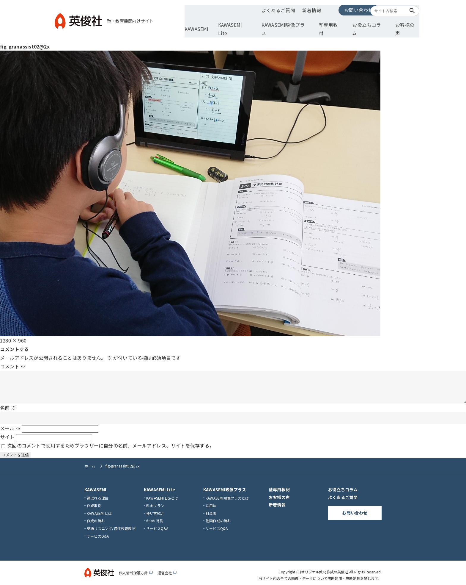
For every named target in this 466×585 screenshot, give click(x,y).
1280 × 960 (13, 330)
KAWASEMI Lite (243, 23)
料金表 (211, 508)
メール (10, 423)
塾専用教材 (331, 23)
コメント (12, 355)
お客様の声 (400, 23)
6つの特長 (154, 516)
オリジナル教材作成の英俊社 (324, 567)
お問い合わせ (338, 9)
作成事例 (94, 500)
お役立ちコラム (366, 23)
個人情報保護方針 (136, 568)
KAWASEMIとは (99, 508)
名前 (8, 402)
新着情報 (304, 10)
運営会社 (167, 568)
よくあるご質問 (272, 10)
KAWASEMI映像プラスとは (227, 493)
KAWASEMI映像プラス (289, 23)
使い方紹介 (155, 508)
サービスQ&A (98, 531)
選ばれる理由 (97, 493)
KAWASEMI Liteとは (162, 493)
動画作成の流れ (218, 516)
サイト (7, 432)
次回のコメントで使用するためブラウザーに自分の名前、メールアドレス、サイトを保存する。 (110, 441)
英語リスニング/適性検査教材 (111, 523)
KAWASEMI (208, 23)
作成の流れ (96, 516)
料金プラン (155, 500)
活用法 (211, 500)
